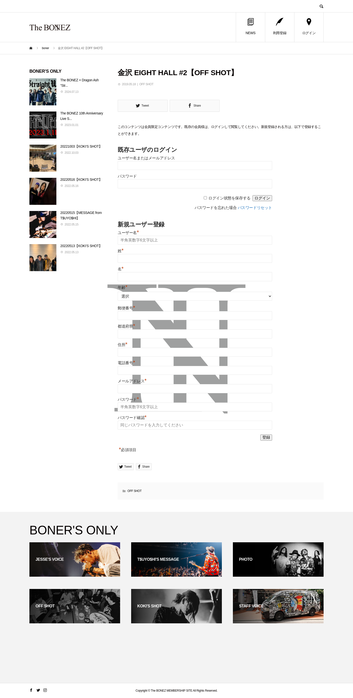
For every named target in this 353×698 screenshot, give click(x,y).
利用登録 (279, 26)
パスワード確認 (132, 418)
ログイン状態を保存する (229, 198)
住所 (122, 345)
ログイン (308, 26)
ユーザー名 (128, 233)
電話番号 (126, 363)
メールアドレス (132, 381)
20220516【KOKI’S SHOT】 (81, 179)
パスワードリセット (255, 208)
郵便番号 (126, 308)
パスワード (127, 176)
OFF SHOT (146, 84)
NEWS (250, 26)
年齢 (122, 287)
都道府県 (126, 326)
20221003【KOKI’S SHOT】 (81, 146)
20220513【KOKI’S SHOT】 (81, 246)
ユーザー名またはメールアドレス (146, 158)
